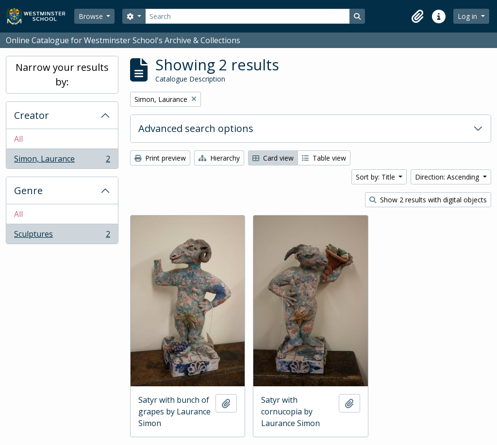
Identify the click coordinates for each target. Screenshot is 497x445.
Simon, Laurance (62, 160)
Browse (92, 16)
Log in (468, 16)
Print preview (160, 158)
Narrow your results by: (62, 74)
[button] (417, 16)
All (18, 138)
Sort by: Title (376, 176)
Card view (273, 158)
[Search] (247, 16)
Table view (324, 158)
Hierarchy (219, 158)
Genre (28, 190)
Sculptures (62, 236)
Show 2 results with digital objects (428, 199)
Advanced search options (195, 128)
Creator (31, 115)
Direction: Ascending (448, 176)
